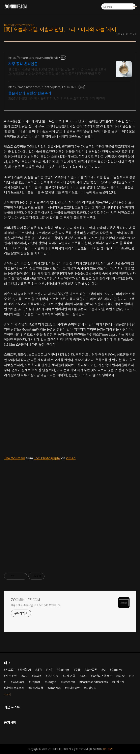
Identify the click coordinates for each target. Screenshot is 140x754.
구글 (77, 670)
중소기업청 (36, 688)
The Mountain (14, 457)
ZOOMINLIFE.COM (25, 599)
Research (68, 682)
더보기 (7, 694)
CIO (25, 676)
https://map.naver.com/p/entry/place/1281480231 (43, 87)
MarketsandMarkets (94, 682)
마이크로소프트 (15, 688)
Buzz (121, 676)
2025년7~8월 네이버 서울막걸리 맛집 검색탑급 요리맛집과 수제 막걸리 (56, 98)
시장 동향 (69, 676)
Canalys (117, 670)
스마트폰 (91, 670)
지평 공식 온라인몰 (23, 63)
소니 (84, 676)
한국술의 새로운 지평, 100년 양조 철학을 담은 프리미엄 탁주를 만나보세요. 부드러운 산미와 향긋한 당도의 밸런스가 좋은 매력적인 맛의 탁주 (57, 71)
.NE (50, 670)
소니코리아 (73, 688)
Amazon (55, 688)
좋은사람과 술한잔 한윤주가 (29, 92)
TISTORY (108, 749)
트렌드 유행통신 (102, 676)
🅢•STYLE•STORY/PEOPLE (19, 25)
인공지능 (53, 676)
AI (104, 670)
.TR (39, 670)
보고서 (37, 676)
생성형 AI (25, 670)
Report (35, 682)
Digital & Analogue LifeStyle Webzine (36, 605)
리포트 (9, 670)
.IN (132, 676)
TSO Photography (47, 457)
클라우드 (91, 688)
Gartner (63, 670)
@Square (18, 682)
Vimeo (71, 457)
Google (51, 682)
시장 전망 (11, 676)
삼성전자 (119, 682)
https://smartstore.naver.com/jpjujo (33, 57)
